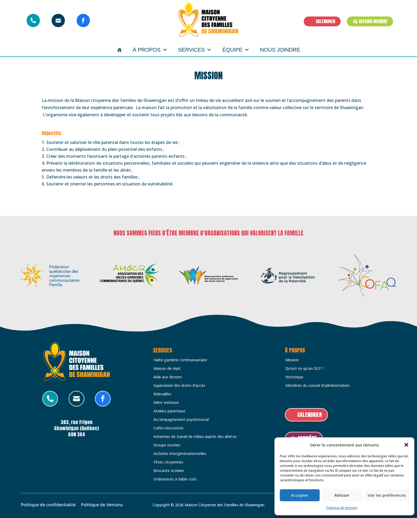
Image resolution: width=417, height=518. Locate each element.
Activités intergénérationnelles (179, 453)
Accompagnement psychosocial (181, 419)
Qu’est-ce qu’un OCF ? (304, 368)
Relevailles (162, 394)
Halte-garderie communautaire (180, 360)
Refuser (342, 495)
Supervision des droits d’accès (179, 385)
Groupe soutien (166, 445)
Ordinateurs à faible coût (175, 479)
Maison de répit (167, 368)
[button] (406, 444)
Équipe (235, 49)
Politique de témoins (341, 507)
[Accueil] (119, 49)
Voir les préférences (387, 495)
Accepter (299, 495)
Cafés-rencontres (168, 428)
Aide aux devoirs (167, 377)
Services (195, 49)
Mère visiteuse (166, 402)
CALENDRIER (325, 21)
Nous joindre (280, 50)
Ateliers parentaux (169, 411)
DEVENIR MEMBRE (373, 21)
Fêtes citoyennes (168, 462)
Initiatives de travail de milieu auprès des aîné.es (195, 436)
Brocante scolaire (168, 470)
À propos (150, 49)
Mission (292, 360)
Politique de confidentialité (48, 505)
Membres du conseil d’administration (317, 385)
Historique (294, 377)
